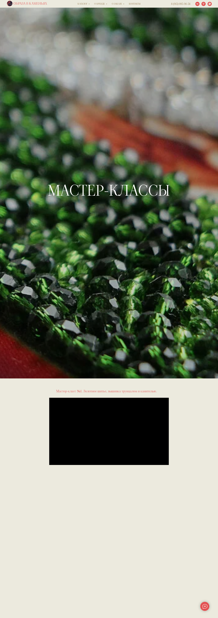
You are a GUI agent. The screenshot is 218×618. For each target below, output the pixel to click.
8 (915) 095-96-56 (180, 4)
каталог (83, 3)
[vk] (197, 4)
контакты (134, 3)
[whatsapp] (210, 4)
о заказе (117, 3)
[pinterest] (203, 4)
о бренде (99, 3)
